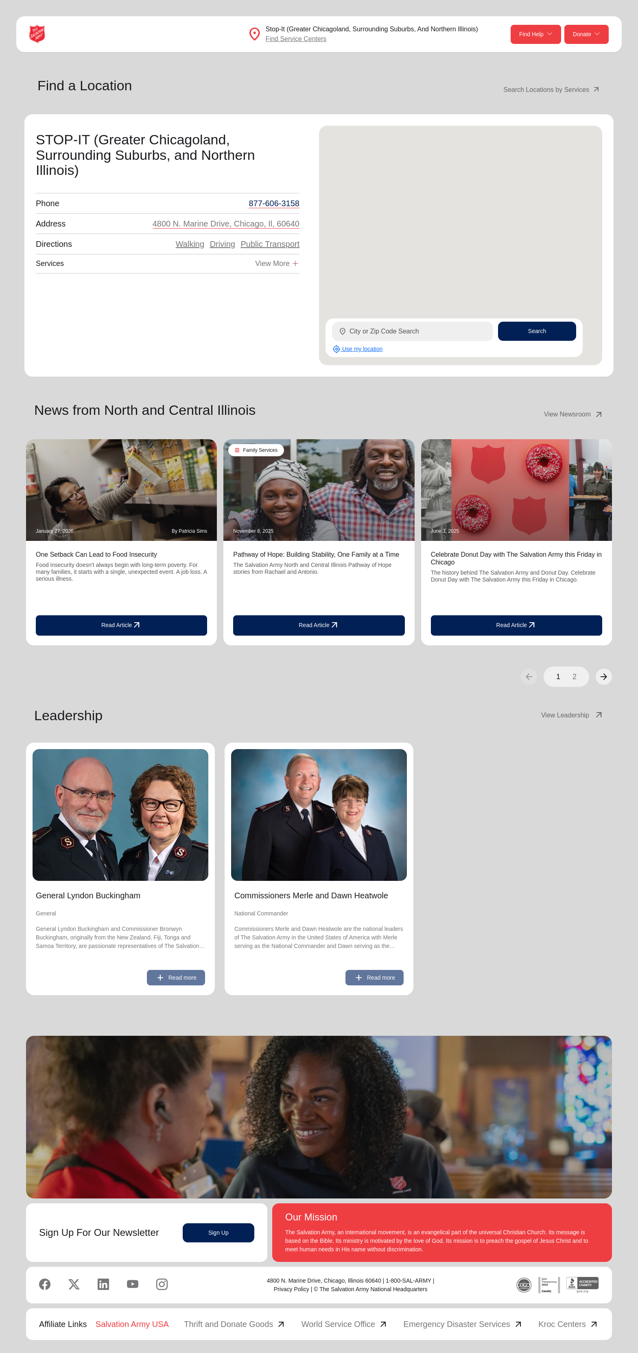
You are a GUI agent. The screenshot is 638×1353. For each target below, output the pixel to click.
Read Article (121, 625)
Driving (222, 244)
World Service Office (345, 1324)
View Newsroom (574, 414)
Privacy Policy (291, 1289)
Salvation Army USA (132, 1324)
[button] (604, 677)
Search (537, 331)
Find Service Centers (296, 38)
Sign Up (218, 1232)
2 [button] (574, 677)
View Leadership (572, 715)
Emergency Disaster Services (463, 1324)
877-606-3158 (274, 203)
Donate (586, 34)
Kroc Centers (568, 1324)
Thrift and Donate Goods (235, 1324)
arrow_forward (604, 677)
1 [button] (558, 677)
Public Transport (269, 244)
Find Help (536, 34)
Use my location (357, 349)
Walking (190, 244)
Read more (176, 977)
